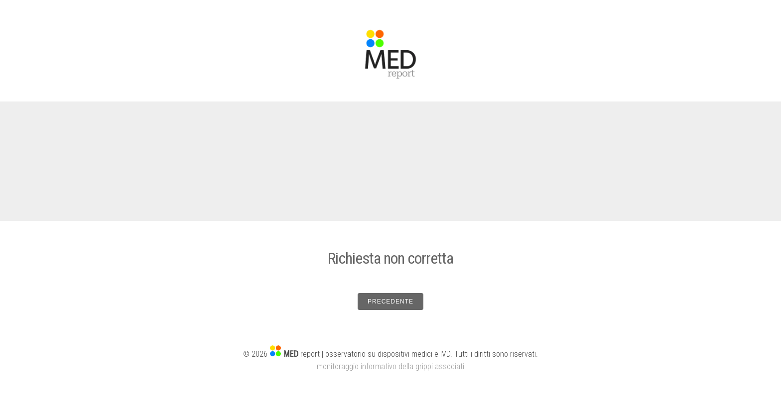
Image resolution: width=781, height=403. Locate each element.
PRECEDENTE (390, 301)
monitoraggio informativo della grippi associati (390, 366)
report (301, 354)
